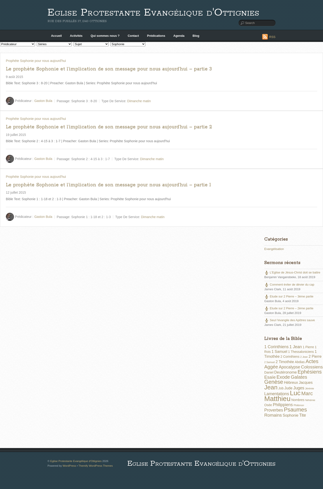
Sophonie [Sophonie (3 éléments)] (290, 415)
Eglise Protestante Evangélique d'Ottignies (153, 12)
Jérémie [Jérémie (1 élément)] (309, 388)
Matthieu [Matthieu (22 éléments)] (277, 398)
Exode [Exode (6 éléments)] (283, 377)
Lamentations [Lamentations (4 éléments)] (276, 393)
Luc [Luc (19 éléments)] (295, 393)
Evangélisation (274, 249)
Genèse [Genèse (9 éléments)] (273, 382)
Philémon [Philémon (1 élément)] (299, 405)
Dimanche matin (139, 101)
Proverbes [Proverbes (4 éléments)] (273, 410)
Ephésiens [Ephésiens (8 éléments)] (310, 372)
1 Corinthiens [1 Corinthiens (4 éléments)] (276, 346)
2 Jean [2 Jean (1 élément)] (304, 356)
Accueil (56, 35)
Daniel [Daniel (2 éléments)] (268, 372)
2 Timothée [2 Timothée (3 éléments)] (285, 362)
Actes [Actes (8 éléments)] (312, 361)
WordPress (69, 465)
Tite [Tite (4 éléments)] (302, 415)
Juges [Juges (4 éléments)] (298, 388)
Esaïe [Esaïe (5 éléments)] (270, 377)
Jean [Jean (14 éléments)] (271, 387)
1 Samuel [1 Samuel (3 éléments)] (279, 352)
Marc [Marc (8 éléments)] (307, 393)
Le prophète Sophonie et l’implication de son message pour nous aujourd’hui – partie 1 (108, 185)
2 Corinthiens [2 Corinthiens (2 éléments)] (289, 356)
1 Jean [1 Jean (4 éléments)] (295, 346)
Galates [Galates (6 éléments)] (299, 377)
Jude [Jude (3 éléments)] (288, 388)
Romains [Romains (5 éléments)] (273, 415)
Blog (195, 35)
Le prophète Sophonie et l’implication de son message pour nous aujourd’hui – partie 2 (109, 127)
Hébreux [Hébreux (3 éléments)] (291, 382)
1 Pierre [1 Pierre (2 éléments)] (308, 347)
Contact (133, 35)
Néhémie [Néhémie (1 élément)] (310, 400)
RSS (272, 37)
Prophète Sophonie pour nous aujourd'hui (36, 61)
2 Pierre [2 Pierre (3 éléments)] (315, 356)
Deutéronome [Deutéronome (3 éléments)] (285, 372)
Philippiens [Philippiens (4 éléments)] (283, 404)
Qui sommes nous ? (105, 35)
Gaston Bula (43, 101)
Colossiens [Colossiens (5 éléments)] (312, 366)
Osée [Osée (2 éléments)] (268, 405)
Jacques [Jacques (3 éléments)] (306, 382)
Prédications (156, 35)
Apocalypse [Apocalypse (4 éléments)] (289, 367)
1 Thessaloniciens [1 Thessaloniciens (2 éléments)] (301, 352)
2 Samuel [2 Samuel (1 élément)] (269, 362)
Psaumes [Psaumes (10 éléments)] (295, 410)
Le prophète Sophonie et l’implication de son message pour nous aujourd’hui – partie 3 (109, 69)
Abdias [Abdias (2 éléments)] (300, 362)
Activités (76, 35)
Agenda (179, 35)
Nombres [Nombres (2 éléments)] (297, 400)
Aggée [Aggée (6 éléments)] (271, 366)
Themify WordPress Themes (96, 465)
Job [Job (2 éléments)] (280, 388)
